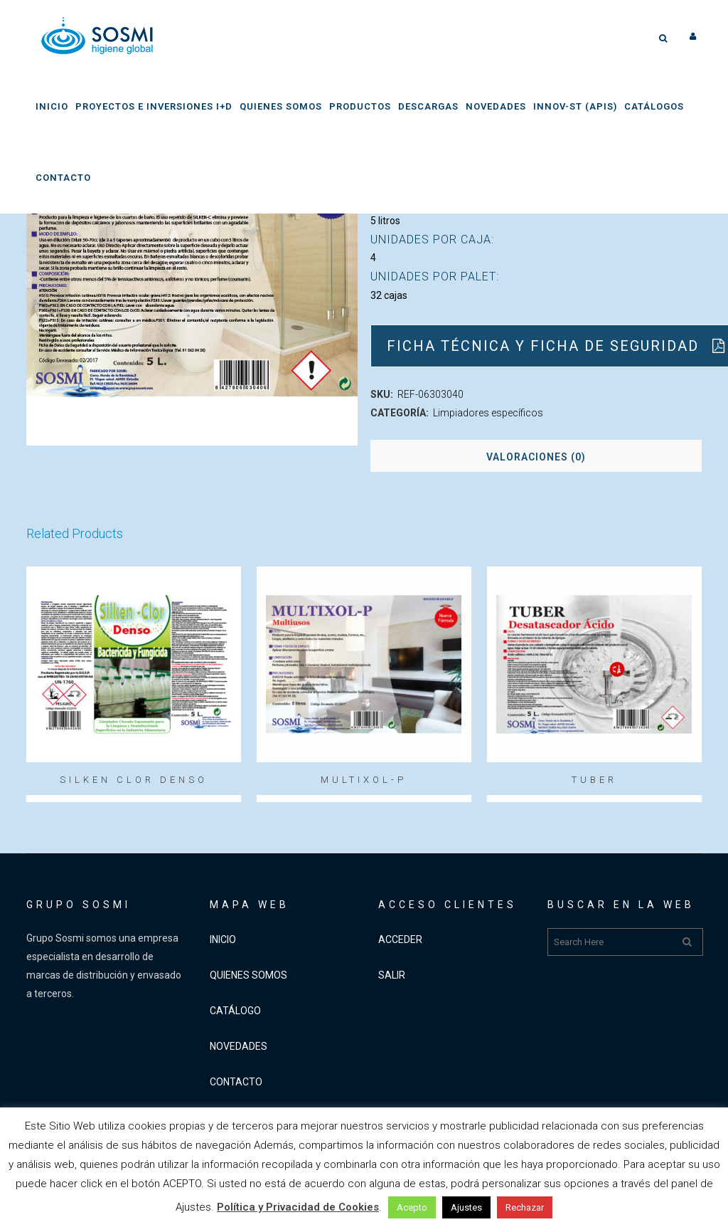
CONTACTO (236, 1082)
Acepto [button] (412, 1207)
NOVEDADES (238, 1046)
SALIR (391, 975)
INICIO (223, 939)
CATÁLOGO (235, 1010)
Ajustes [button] (466, 1207)
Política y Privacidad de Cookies (298, 1207)
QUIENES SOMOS (248, 975)
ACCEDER (400, 939)
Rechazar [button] (524, 1207)
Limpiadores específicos (488, 412)
